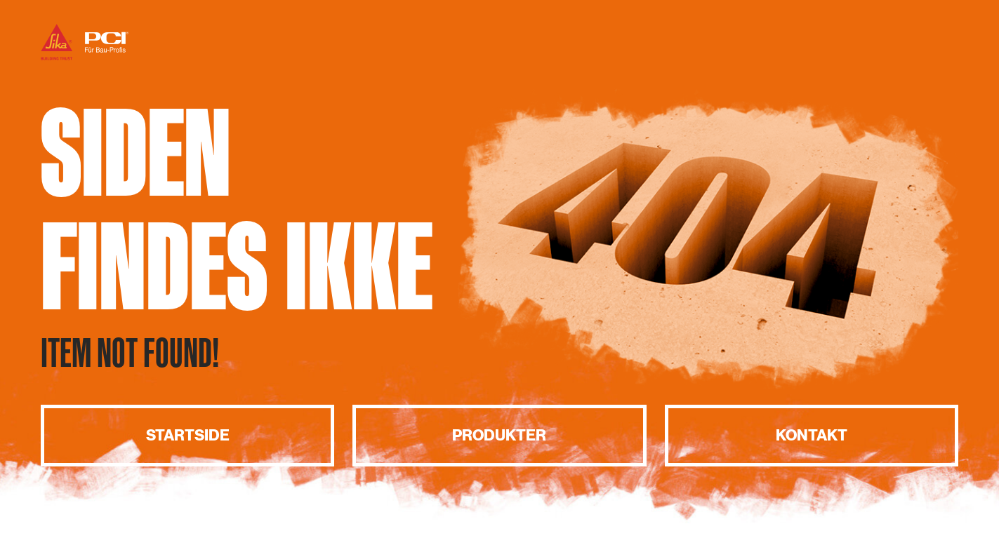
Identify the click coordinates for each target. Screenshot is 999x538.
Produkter (499, 435)
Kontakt (811, 435)
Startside (188, 435)
